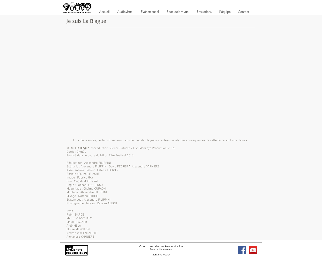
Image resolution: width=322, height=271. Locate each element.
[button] (204, 12)
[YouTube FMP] (253, 250)
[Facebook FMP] (242, 250)
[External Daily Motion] (161, 84)
